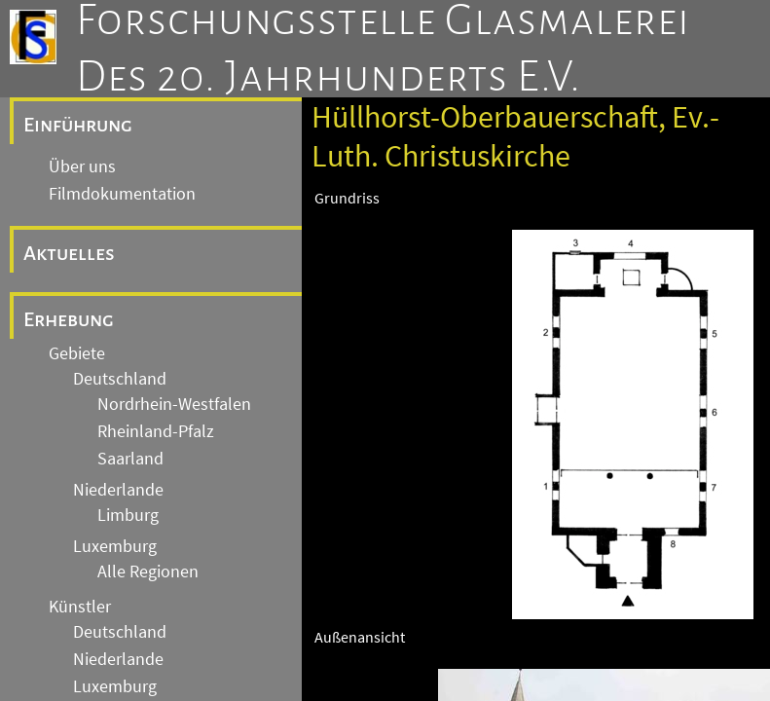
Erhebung (68, 319)
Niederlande (118, 489)
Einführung (77, 124)
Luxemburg (115, 546)
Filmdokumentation (122, 193)
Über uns (82, 166)
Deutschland (119, 378)
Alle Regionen (148, 571)
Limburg (128, 515)
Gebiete (77, 353)
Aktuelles (69, 253)
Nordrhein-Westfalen (174, 404)
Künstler (80, 606)
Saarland (130, 458)
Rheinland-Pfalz (155, 431)
